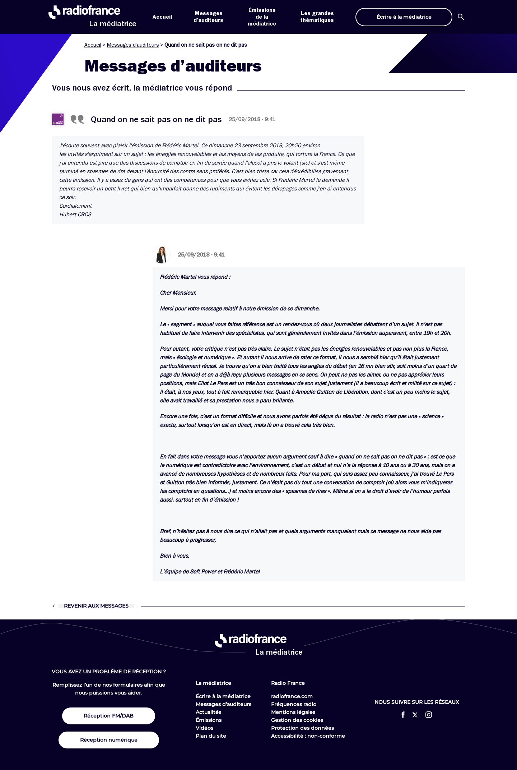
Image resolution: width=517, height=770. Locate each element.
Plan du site (211, 736)
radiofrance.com (292, 696)
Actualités (208, 712)
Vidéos (204, 728)
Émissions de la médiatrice (262, 17)
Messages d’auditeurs (133, 45)
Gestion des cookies (297, 720)
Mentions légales (293, 712)
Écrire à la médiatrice (223, 696)
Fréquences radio (293, 704)
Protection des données (302, 728)
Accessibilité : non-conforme (308, 736)
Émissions (209, 720)
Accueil (162, 17)
